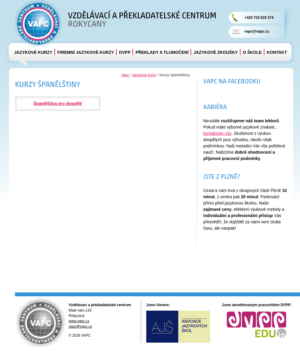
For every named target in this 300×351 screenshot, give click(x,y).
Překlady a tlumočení (161, 52)
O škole (252, 52)
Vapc (125, 75)
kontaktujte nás (217, 133)
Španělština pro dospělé (57, 103)
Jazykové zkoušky (216, 52)
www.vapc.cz (79, 321)
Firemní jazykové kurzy (85, 52)
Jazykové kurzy (33, 52)
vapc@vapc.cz (257, 31)
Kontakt (277, 52)
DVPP (124, 52)
